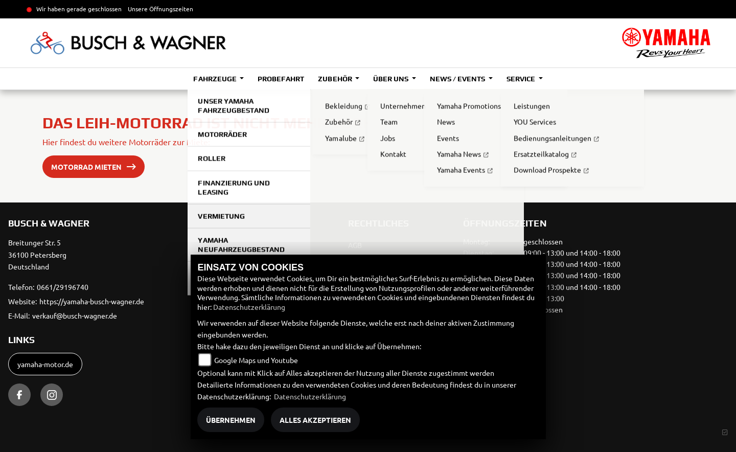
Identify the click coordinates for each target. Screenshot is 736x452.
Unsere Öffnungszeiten (160, 9)
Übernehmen (231, 419)
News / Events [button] (458, 79)
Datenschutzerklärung (249, 306)
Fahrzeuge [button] (215, 79)
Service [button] (522, 79)
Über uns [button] (391, 79)
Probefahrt (281, 79)
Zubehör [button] (335, 79)
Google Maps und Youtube (256, 360)
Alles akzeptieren (315, 419)
